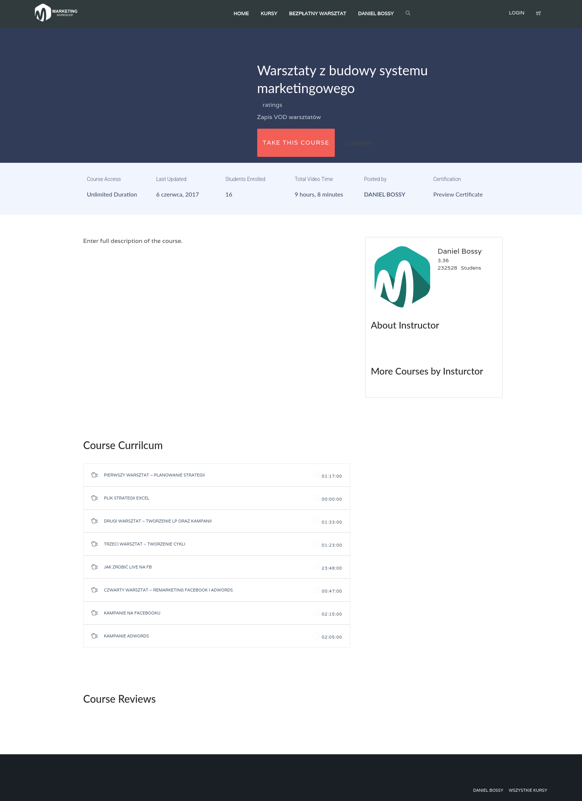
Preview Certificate (458, 194)
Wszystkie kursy (528, 790)
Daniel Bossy (384, 194)
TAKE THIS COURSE (296, 142)
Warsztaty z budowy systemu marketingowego (342, 79)
